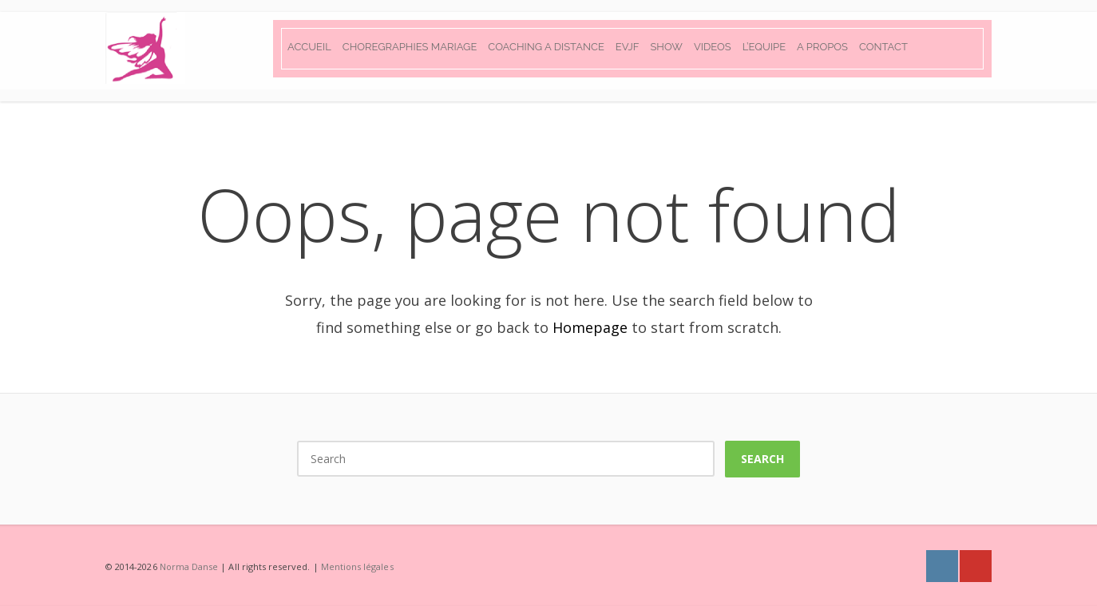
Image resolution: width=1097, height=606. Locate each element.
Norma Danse (189, 566)
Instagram (942, 566)
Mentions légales (357, 566)
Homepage (590, 327)
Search (762, 458)
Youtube (976, 566)
